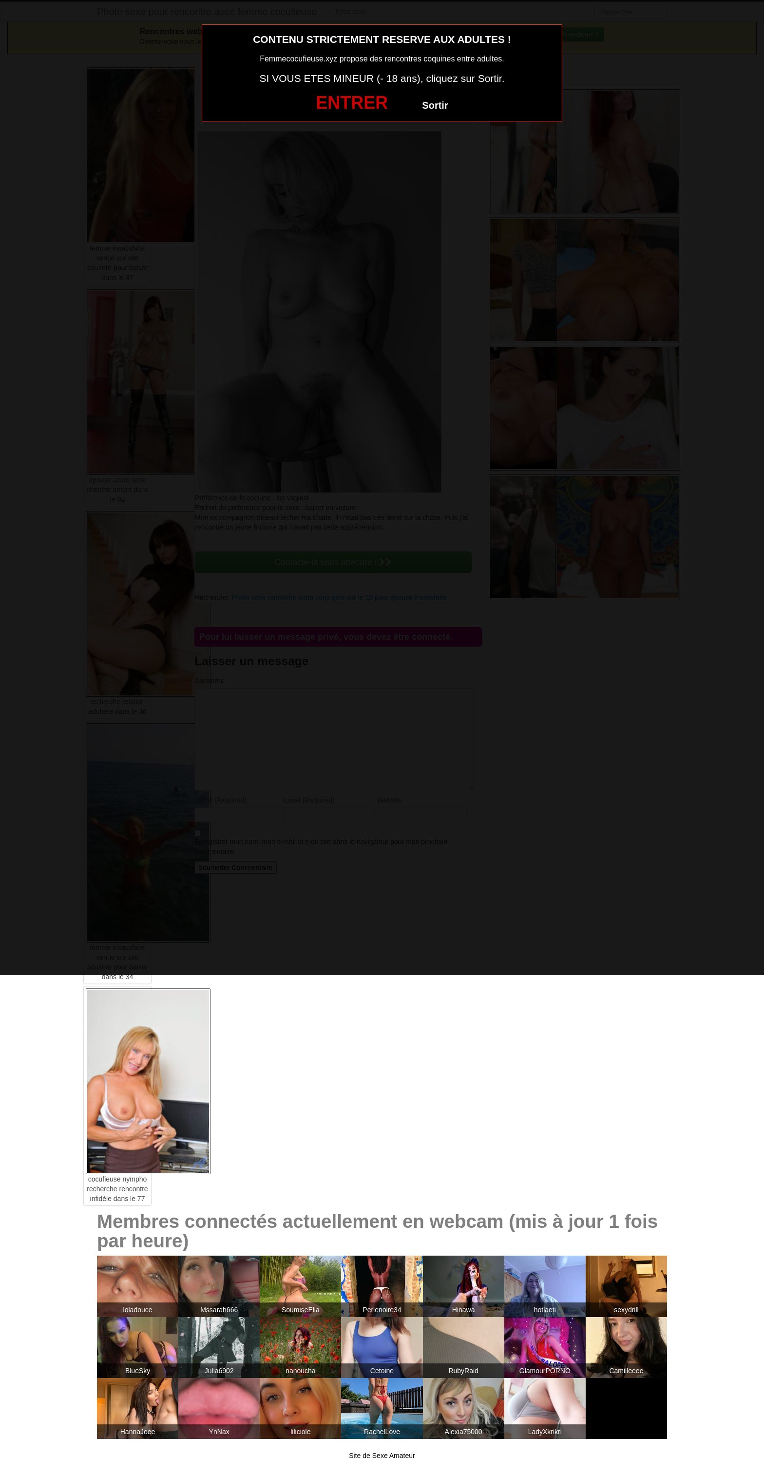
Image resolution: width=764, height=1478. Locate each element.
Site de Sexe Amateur (382, 1455)
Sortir (435, 105)
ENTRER (352, 103)
